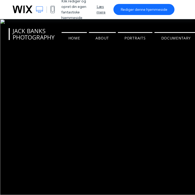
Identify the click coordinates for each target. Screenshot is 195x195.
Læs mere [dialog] (101, 9)
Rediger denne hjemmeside (144, 9)
